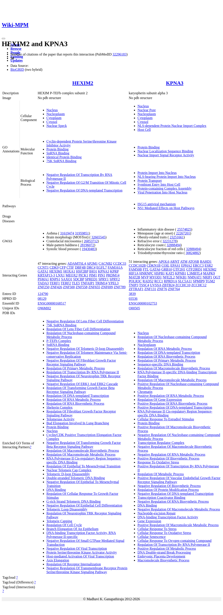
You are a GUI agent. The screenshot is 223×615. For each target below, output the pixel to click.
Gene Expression (149, 521)
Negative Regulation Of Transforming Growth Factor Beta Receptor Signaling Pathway (83, 444)
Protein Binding (57, 149)
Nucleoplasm (55, 114)
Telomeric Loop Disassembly (66, 509)
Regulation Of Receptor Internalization (73, 564)
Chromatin (144, 392)
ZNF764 (174, 289)
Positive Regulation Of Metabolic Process (166, 548)
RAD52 (148, 281)
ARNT (174, 261)
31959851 (82, 233)
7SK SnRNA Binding (61, 161)
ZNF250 (43, 287)
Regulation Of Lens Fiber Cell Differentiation (78, 329)
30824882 (192, 253)
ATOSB (193, 261)
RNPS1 (55, 279)
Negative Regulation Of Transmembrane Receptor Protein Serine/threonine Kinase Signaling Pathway (86, 570)
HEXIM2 (82, 83)
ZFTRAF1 (136, 289)
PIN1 (101, 275)
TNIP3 (133, 285)
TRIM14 (101, 283)
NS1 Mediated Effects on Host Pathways (165, 208)
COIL (165, 265)
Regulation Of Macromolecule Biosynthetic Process (82, 450)
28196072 (87, 245)
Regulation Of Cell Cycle (64, 525)
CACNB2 (105, 263)
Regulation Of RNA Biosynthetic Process (75, 403)
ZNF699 (107, 287)
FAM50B (135, 269)
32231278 (169, 241)
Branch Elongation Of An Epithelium (72, 529)
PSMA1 (43, 279)
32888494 (174, 245)
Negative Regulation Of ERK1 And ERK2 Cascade (82, 384)
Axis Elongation (57, 560)
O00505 (134, 308)
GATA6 (155, 269)
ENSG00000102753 (143, 303)
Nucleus (52, 110)
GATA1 (43, 271)
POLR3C (135, 281)
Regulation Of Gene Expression (159, 399)
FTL (146, 269)
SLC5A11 (185, 281)
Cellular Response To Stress (156, 529)
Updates (16, 60)
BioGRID (17, 69)
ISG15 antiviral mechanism (156, 204)
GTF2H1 (179, 269)
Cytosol (51, 122)
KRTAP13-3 (46, 275)
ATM (184, 261)
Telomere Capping (59, 521)
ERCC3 (198, 265)
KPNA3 (174, 83)
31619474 (67, 233)
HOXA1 (69, 271)
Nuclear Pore (146, 110)
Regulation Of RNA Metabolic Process (73, 399)
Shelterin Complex (59, 407)
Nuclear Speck (56, 126)
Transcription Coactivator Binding (161, 497)
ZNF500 (69, 287)
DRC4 (91, 267)
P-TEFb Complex (58, 341)
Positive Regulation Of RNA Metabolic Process (170, 396)
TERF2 (66, 283)
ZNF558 (82, 287)
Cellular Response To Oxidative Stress (164, 533)
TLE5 (76, 283)
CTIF (70, 267)
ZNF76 (162, 289)
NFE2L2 (169, 277)
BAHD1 (205, 261)
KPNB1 (180, 273)
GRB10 (166, 269)
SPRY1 (103, 279)
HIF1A (133, 273)
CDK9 (54, 267)
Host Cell (144, 129)
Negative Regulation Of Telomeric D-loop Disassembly (85, 348)
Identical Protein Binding (64, 157)
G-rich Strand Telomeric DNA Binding (73, 501)
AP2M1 (92, 263)
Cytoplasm (53, 118)
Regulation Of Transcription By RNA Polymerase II (82, 372)
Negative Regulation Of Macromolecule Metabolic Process (178, 509)
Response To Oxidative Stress (158, 462)
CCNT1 (43, 267)
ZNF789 (119, 287)
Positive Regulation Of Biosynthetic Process (168, 458)
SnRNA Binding (57, 153)
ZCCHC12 (198, 285)
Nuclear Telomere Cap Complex (68, 470)
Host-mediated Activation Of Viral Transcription (80, 556)
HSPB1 (159, 273)
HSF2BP (82, 271)
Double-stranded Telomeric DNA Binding (75, 478)
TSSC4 (144, 285)
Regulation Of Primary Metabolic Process (75, 368)
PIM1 (93, 275)
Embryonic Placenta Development (161, 556)
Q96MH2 (44, 308)
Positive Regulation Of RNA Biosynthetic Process (172, 403)
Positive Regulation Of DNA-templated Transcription (174, 407)
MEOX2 (72, 275)
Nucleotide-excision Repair (156, 513)
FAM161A (115, 267)
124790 (43, 294)
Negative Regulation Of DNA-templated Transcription (84, 190)
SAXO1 (67, 279)
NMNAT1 (195, 277)
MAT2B (134, 277)
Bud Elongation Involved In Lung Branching (77, 423)
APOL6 (164, 261)
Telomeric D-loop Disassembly (68, 474)
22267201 (183, 233)
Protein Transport (149, 180)
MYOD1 (155, 277)
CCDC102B (137, 265)
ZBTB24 (168, 285)
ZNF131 (150, 289)
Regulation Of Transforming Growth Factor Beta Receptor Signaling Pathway (80, 390)
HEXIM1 (55, 271)
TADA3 (43, 283)
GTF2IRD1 (194, 269)
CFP (62, 267)
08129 (42, 298)
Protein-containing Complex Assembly (164, 188)
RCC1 (158, 281)
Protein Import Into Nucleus (157, 173)
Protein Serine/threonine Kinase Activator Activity (81, 552)
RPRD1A (170, 281)
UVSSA (155, 285)
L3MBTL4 (194, 273)
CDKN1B (153, 265)
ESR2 (208, 265)
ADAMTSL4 (76, 263)
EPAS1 (175, 265)
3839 (132, 294)
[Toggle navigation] (3, 38)
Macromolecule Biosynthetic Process (163, 560)
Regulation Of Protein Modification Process (168, 490)
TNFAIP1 (88, 283)
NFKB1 (181, 277)
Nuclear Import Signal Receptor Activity (165, 155)
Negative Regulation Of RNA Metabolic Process (171, 454)
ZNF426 (56, 287)
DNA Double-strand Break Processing (164, 552)
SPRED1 (91, 279)
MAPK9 (209, 273)
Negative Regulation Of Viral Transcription (76, 548)
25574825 (184, 229)
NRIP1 (207, 277)
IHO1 (93, 271)
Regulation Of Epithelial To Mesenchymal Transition (83, 466)
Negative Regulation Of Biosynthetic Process (169, 486)
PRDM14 (112, 275)
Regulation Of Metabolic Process (160, 474)
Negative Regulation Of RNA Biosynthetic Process (173, 501)
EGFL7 (101, 267)
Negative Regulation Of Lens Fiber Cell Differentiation (85, 321)
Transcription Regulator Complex (160, 443)
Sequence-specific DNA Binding (160, 364)
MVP (145, 277)
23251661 (177, 237)
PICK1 (83, 275)
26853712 (91, 241)
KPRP (114, 271)
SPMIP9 (198, 281)
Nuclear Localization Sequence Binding (165, 151)
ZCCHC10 (182, 285)
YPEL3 (113, 283)
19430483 (89, 249)
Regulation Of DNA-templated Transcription (77, 396)
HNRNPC (146, 273)
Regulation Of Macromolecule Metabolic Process (80, 454)
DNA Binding (56, 490)
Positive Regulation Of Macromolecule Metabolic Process (178, 525)
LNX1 (60, 275)
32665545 (98, 237)
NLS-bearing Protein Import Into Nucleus (166, 177)
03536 (133, 298)
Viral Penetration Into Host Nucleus (162, 192)
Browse (15, 49)
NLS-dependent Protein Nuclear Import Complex (171, 126)
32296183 (120, 54)
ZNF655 (94, 287)
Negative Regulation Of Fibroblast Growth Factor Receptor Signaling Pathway (81, 362)
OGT (216, 277)
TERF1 (55, 283)
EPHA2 (186, 265)
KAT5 (170, 273)
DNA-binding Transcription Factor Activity (167, 517)
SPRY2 (115, 279)
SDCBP (78, 279)
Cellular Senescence (151, 537)
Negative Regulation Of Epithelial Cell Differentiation (84, 505)
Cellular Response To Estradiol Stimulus (165, 419)
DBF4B (80, 267)
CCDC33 (119, 263)
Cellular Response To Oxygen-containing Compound (174, 541)
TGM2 (210, 281)
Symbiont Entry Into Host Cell (158, 184)
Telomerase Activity (60, 419)
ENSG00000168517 (52, 303)
